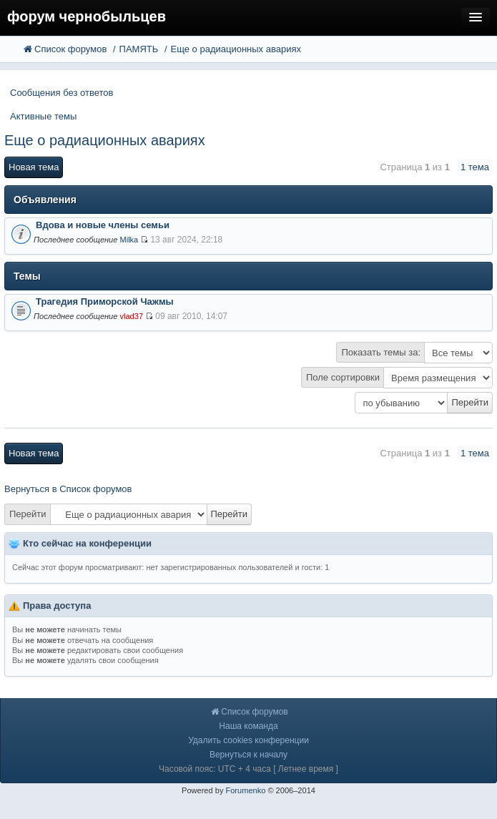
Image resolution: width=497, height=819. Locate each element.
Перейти (27, 514)
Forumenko (245, 790)
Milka (128, 239)
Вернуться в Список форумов (68, 489)
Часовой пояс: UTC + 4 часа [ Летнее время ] (248, 769)
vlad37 (131, 316)
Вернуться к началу (248, 755)
